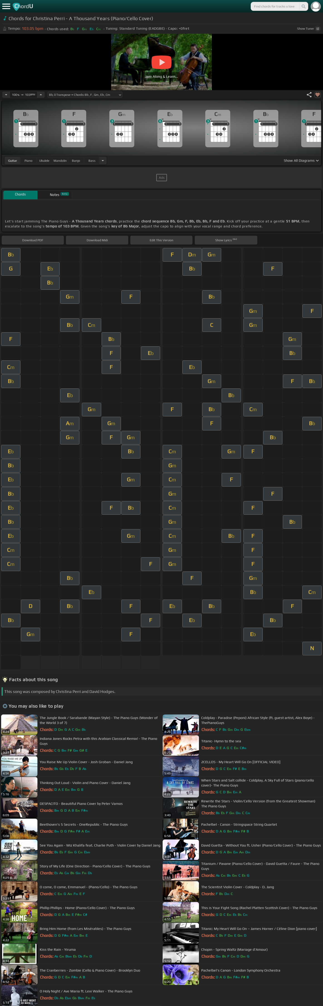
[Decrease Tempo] (6, 95)
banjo (76, 160)
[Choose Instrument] (102, 160)
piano (28, 160)
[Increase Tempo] (41, 95)
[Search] (303, 6)
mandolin (60, 160)
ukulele (44, 160)
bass (91, 160)
